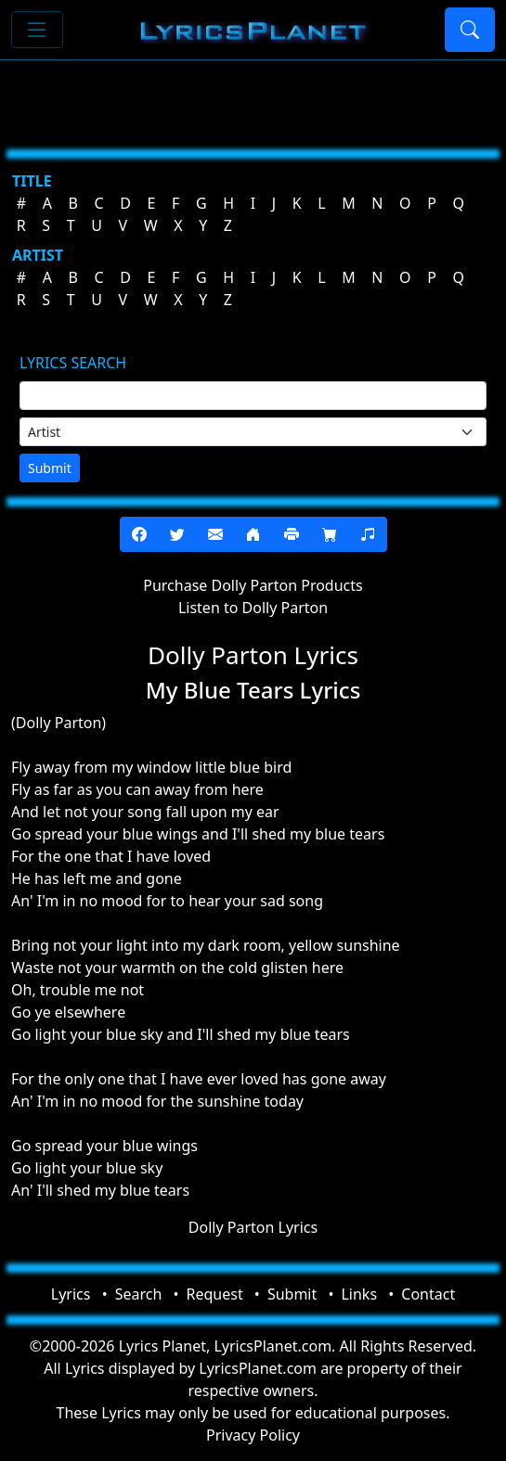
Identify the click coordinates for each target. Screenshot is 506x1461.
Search (138, 1294)
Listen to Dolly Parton (253, 607)
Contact (428, 1294)
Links (359, 1294)
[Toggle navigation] (37, 29)
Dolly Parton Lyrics (253, 1227)
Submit (49, 468)
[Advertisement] (253, 97)
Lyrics (71, 1294)
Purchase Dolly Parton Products (252, 585)
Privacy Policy (253, 1435)
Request (215, 1294)
